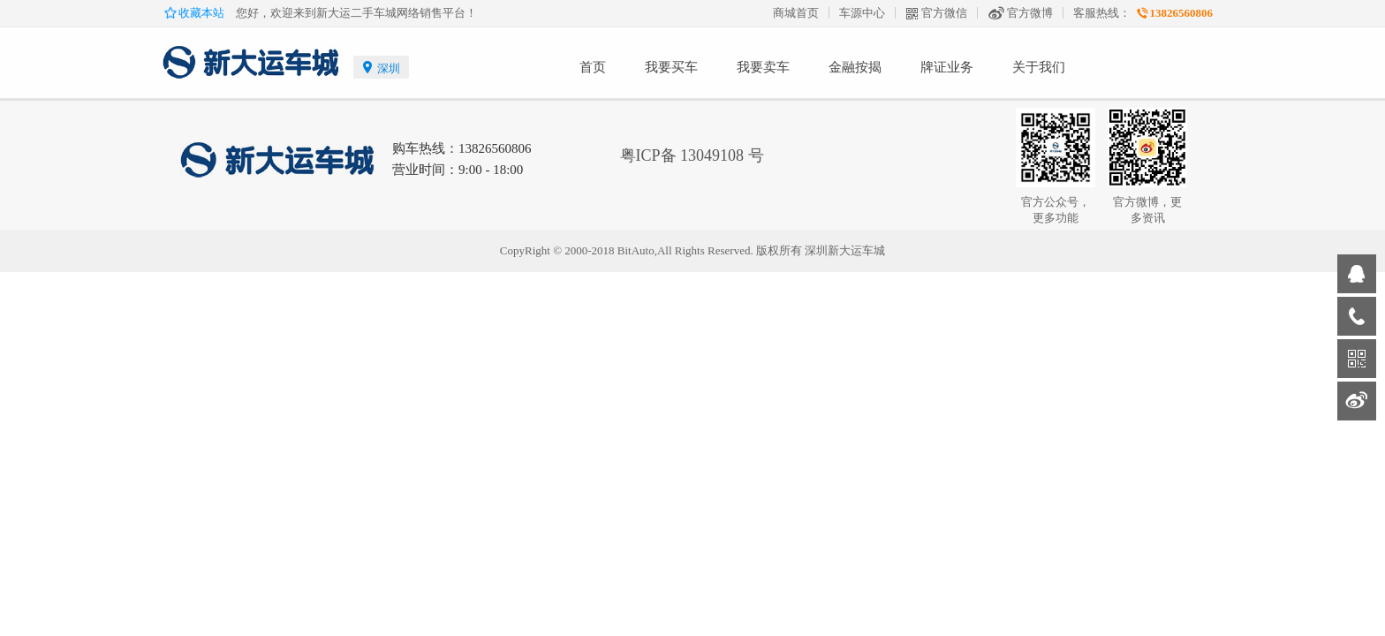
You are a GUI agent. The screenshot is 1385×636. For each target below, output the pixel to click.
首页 (592, 67)
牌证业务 (946, 67)
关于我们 (1038, 67)
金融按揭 (855, 67)
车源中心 (862, 12)
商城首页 (796, 12)
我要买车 (671, 67)
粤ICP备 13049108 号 (692, 155)
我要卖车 (763, 67)
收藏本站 (202, 12)
